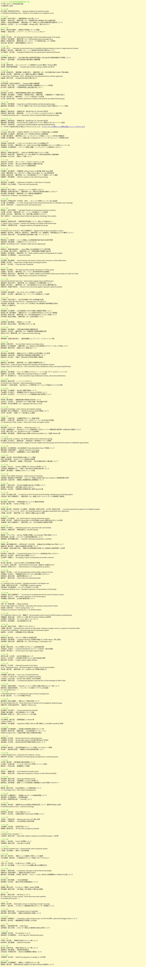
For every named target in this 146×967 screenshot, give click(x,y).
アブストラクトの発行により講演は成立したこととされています (63, 126)
